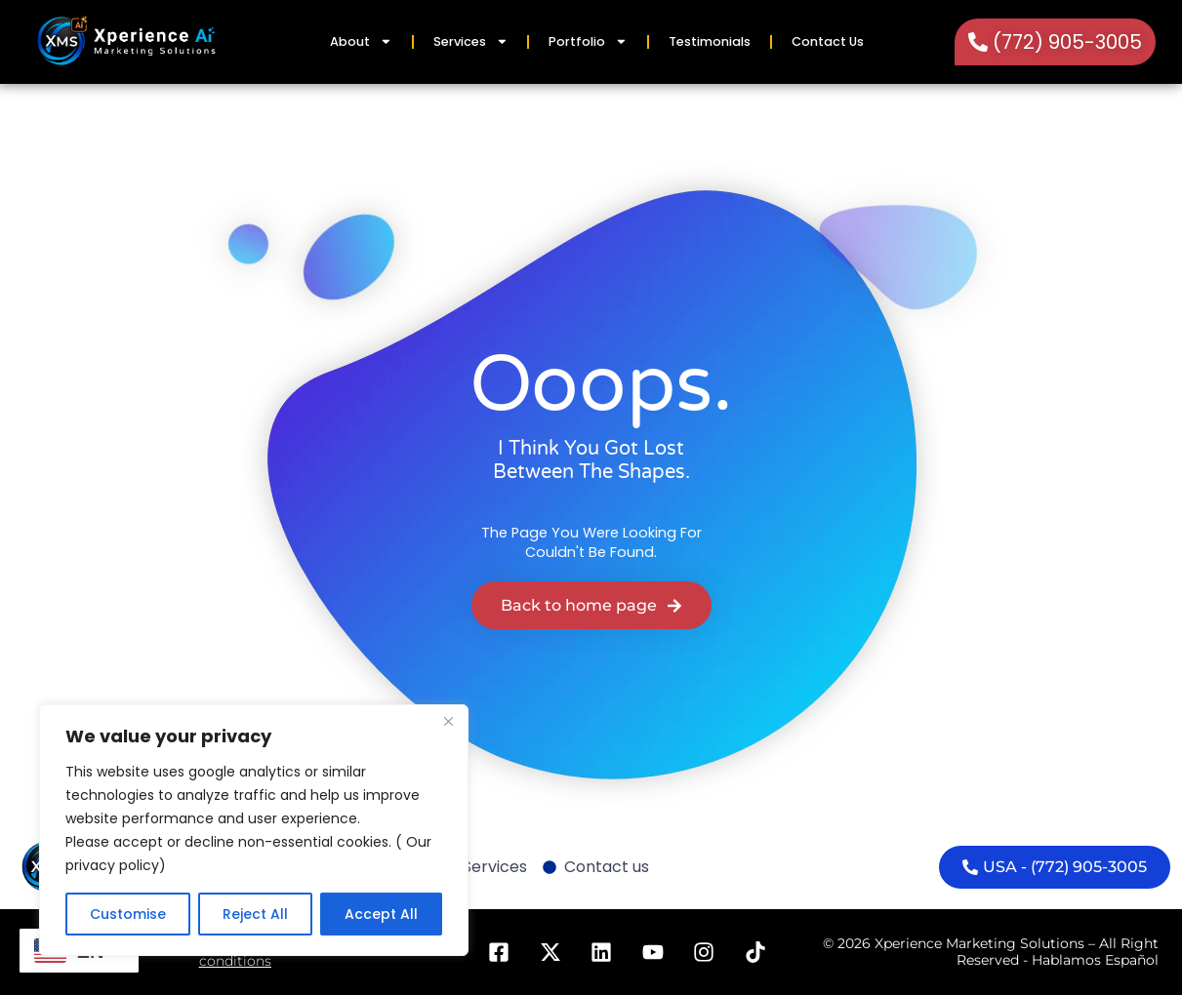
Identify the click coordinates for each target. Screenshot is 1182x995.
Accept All (381, 914)
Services (471, 41)
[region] (254, 830)
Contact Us (828, 41)
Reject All (255, 914)
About (361, 41)
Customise (128, 914)
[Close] (448, 721)
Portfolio (588, 41)
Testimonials (710, 41)
